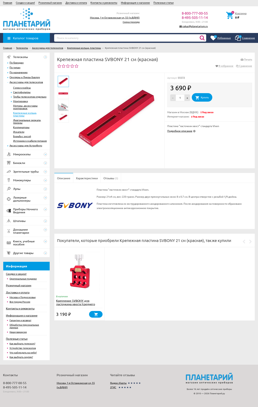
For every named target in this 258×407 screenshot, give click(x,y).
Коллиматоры (21, 127)
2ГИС (113, 387)
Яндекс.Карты (118, 382)
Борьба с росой (22, 136)
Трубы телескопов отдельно (29, 96)
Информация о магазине (135, 2)
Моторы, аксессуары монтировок (25, 107)
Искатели (18, 131)
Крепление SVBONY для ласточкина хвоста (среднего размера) (75, 304)
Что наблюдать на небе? (23, 352)
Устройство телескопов (23, 348)
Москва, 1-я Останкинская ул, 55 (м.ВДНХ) (115, 17)
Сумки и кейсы (22, 87)
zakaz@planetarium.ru (195, 26)
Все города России (20, 301)
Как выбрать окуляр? (21, 357)
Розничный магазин (50, 2)
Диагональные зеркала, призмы (27, 121)
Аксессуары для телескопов (26, 82)
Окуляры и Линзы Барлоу (25, 77)
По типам (15, 67)
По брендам (17, 62)
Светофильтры (22, 92)
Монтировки (20, 101)
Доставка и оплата (76, 2)
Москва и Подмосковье (23, 297)
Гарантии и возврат (20, 320)
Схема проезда (131, 21)
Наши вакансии (18, 331)
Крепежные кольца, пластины (25, 114)
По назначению (19, 72)
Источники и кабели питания (30, 140)
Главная (7, 2)
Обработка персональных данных (24, 326)
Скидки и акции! (25, 2)
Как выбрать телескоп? (22, 343)
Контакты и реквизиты (103, 2)
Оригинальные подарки (23, 278)
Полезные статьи (163, 2)
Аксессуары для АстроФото (26, 145)
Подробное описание (179, 130)
